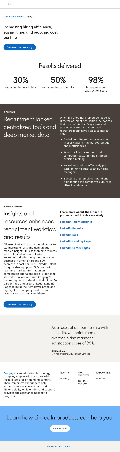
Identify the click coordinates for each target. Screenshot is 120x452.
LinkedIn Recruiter (72, 228)
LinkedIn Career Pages (75, 248)
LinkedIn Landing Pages (76, 241)
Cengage (9, 373)
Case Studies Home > (14, 16)
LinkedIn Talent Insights (76, 222)
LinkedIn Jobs (69, 235)
